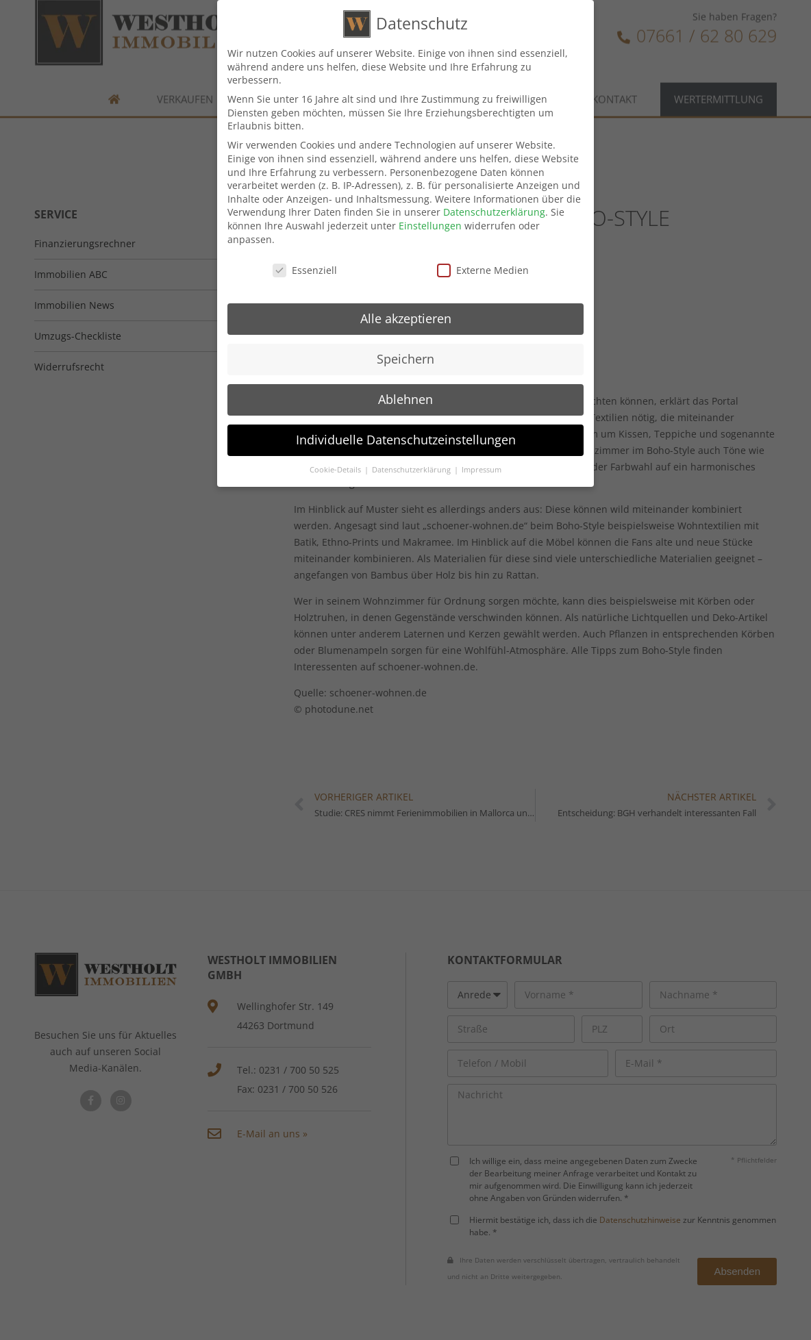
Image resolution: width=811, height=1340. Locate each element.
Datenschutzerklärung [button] (412, 467)
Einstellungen (430, 223)
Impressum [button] (481, 467)
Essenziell (305, 268)
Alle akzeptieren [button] (405, 317)
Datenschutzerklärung (494, 210)
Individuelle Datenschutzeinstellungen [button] (406, 437)
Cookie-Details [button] (336, 467)
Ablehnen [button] (405, 397)
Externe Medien (483, 268)
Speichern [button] (405, 357)
